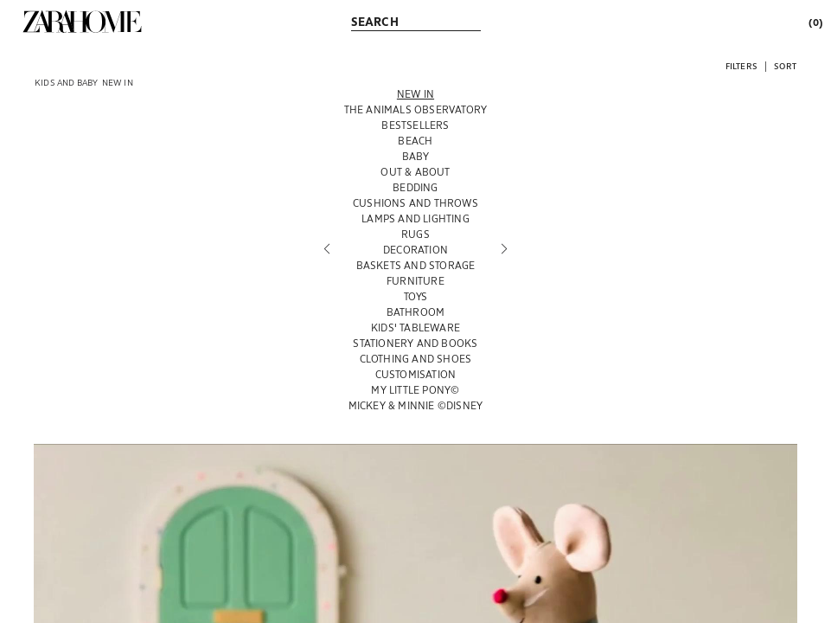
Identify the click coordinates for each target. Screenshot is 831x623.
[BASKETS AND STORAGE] (416, 265)
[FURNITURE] (416, 280)
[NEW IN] (416, 93)
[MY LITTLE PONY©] (416, 389)
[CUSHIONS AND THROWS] (416, 202)
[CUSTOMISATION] (416, 374)
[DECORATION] (416, 249)
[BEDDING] (416, 187)
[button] (741, 65)
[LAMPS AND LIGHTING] (416, 218)
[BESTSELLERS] (416, 125)
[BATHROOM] (416, 311)
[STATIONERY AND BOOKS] (416, 343)
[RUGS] (416, 234)
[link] (82, 21)
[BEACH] (416, 140)
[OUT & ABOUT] (416, 171)
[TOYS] (416, 296)
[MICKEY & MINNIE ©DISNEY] (416, 405)
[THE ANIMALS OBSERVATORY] (416, 109)
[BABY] (416, 156)
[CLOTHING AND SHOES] (416, 358)
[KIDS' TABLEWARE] (416, 327)
